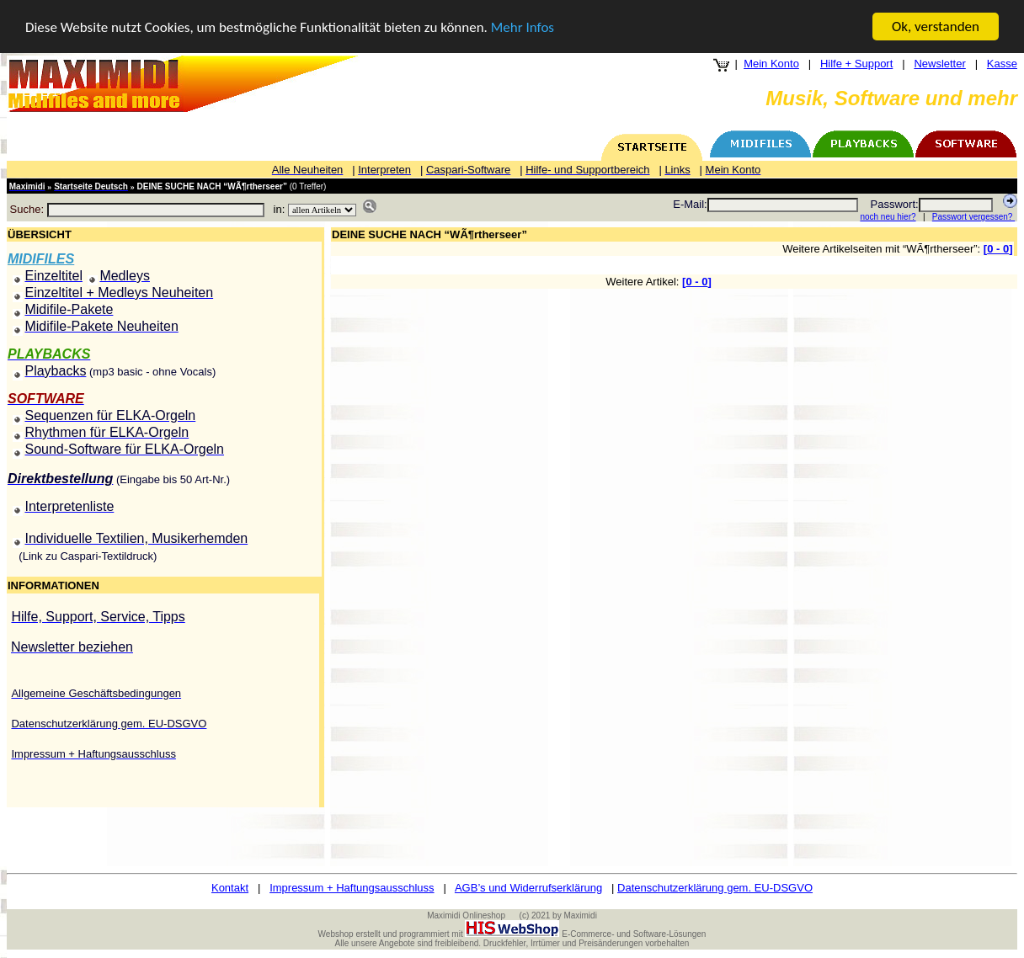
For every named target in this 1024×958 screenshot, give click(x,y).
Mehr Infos (522, 26)
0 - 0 (998, 248)
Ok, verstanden (935, 26)
